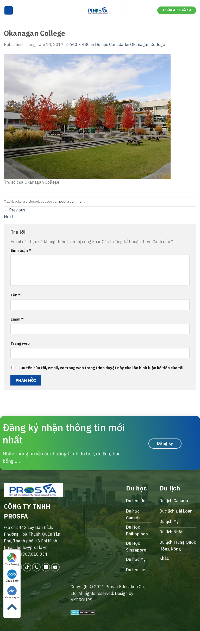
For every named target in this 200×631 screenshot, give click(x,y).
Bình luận (20, 250)
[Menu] (8, 10)
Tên (15, 295)
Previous (14, 209)
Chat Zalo (12, 575)
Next (11, 216)
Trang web (20, 343)
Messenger (12, 592)
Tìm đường (12, 559)
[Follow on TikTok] (27, 567)
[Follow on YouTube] (55, 567)
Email (17, 319)
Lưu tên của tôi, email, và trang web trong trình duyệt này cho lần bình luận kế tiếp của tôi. (101, 367)
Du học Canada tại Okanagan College (130, 44)
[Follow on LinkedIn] (46, 567)
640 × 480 (80, 44)
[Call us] (36, 567)
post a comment (72, 201)
